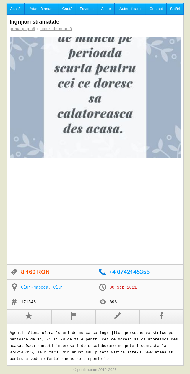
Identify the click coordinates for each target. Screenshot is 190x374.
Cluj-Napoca (34, 287)
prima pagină (22, 29)
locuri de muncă (56, 29)
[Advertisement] (95, 212)
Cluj (58, 287)
